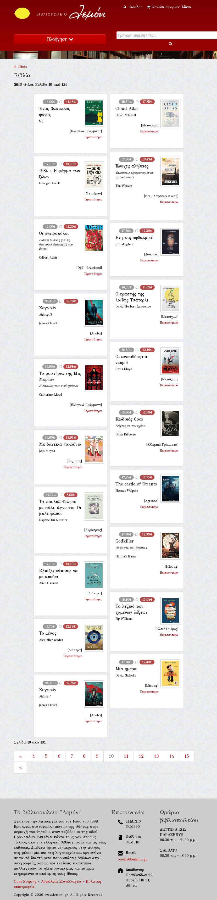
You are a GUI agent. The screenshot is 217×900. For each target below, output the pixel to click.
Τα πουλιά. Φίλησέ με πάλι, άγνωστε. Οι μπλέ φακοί (60, 507)
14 (171, 756)
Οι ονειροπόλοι (54, 233)
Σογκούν (47, 307)
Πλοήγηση (60, 39)
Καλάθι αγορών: (169, 7)
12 (141, 756)
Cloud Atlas (126, 108)
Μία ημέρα (126, 668)
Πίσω (20, 66)
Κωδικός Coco (129, 419)
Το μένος (48, 633)
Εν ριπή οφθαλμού (133, 237)
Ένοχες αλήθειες (131, 166)
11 (126, 756)
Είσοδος (134, 7)
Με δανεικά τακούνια (60, 444)
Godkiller (124, 541)
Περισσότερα (93, 137)
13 (156, 756)
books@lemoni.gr (132, 859)
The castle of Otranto (136, 484)
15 (186, 756)
